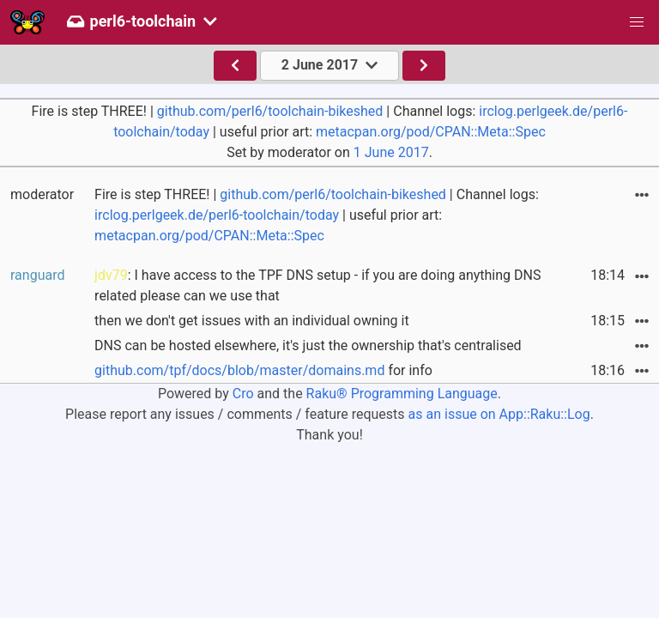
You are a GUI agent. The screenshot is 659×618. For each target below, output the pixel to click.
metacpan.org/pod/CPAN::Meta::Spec (431, 132)
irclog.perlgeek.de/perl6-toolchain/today (216, 215)
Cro (243, 393)
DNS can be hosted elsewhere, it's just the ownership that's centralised (308, 345)
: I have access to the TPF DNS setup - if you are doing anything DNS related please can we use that (317, 285)
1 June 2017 (391, 152)
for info (263, 370)
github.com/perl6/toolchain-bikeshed (270, 111)
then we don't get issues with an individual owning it (251, 320)
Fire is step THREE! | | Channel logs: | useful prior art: (316, 215)
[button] (636, 22)
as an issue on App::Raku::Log (499, 414)
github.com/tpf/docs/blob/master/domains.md (239, 370)
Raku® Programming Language (402, 393)
